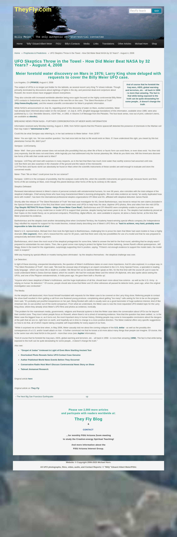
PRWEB (34, 82)
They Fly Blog (89, 419)
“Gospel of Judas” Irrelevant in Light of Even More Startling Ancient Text (56, 350)
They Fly (35, 388)
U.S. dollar (119, 327)
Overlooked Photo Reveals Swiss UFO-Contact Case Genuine (50, 355)
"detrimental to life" (39, 129)
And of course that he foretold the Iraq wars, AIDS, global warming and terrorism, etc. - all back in (142, 87)
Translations (108, 43)
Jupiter (80, 333)
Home (20, 43)
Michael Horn (141, 43)
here (30, 379)
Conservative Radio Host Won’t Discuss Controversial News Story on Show (57, 364)
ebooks (33, 116)
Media (87, 43)
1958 (158, 90)
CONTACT (88, 429)
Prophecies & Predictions (35, 53)
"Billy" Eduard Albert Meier (39, 43)
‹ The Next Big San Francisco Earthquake (34, 396)
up (87, 396)
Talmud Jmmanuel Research (34, 369)
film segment (30, 234)
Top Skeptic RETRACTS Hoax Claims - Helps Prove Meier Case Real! (48, 207)
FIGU (58, 43)
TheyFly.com (33, 9)
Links (96, 43)
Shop (154, 43)
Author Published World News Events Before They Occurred (50, 360)
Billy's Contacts (72, 43)
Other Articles (124, 43)
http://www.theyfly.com (26, 103)
